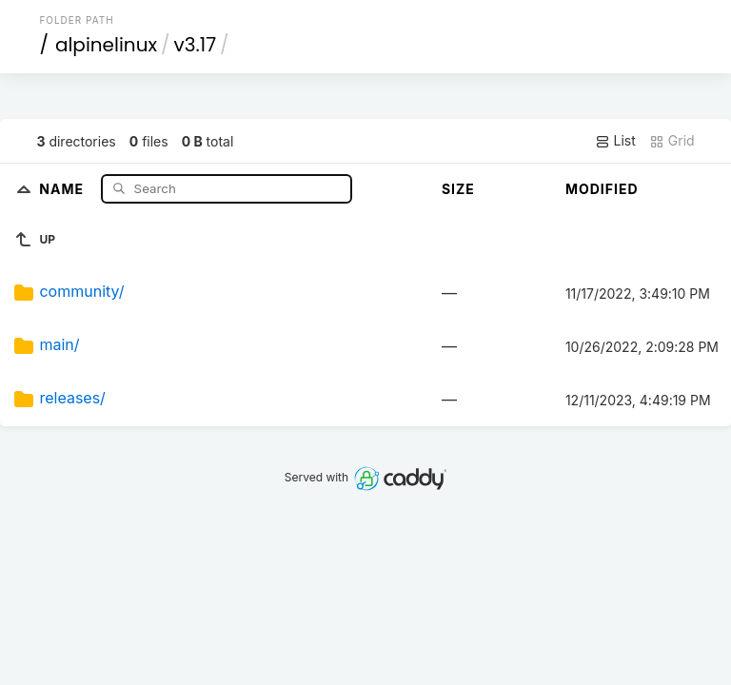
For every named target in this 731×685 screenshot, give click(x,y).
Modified (602, 189)
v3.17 (195, 44)
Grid (672, 140)
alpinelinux (106, 44)
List (615, 140)
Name (63, 188)
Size (458, 189)
